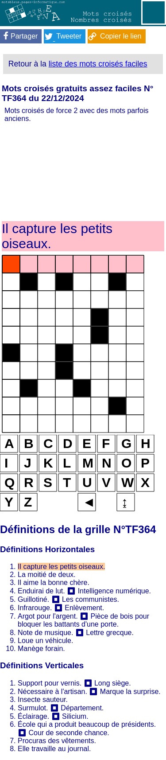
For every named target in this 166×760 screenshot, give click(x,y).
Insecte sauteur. (43, 699)
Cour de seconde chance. (68, 733)
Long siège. (112, 683)
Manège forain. (41, 648)
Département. (82, 708)
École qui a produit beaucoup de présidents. (87, 724)
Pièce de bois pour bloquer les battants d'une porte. (83, 620)
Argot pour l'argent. (48, 616)
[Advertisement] (83, 171)
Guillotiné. (33, 599)
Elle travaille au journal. (54, 748)
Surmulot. (33, 708)
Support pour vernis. (49, 683)
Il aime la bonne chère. (53, 582)
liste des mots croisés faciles (98, 63)
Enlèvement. (84, 608)
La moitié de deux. (47, 574)
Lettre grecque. (110, 632)
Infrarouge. (35, 608)
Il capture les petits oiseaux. (61, 566)
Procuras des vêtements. (57, 740)
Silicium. (75, 716)
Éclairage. (33, 716)
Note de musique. (45, 632)
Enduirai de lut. (41, 591)
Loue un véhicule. (45, 640)
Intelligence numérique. (114, 591)
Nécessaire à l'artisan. (52, 691)
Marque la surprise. (130, 691)
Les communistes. (90, 599)
